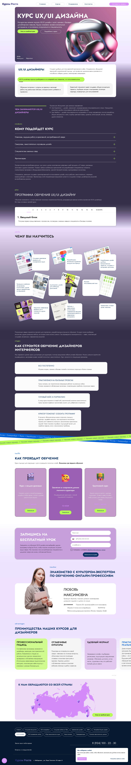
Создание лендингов (30, 730)
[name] (91, 533)
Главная (42, 4)
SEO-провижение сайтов (34, 734)
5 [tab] (45, 210)
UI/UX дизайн (20, 734)
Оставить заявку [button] (119, 4)
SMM (88, 730)
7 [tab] (54, 210)
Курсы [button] (57, 4)
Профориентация (80, 734)
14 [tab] (87, 210)
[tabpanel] (65, 219)
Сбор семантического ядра (52, 734)
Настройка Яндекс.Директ (101, 730)
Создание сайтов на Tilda (61, 730)
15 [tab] (91, 210)
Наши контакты (68, 734)
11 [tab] (72, 210)
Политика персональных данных (98, 734)
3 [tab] (37, 210)
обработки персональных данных (96, 550)
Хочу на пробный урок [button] (28, 31)
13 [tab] (82, 210)
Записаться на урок (90, 555)
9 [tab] (62, 210)
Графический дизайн (77, 730)
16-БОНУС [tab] (99, 210)
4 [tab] (41, 210)
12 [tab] (77, 210)
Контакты (88, 4)
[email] (91, 545)
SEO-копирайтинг (45, 730)
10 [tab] (67, 210)
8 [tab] (58, 210)
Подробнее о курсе (50, 31)
